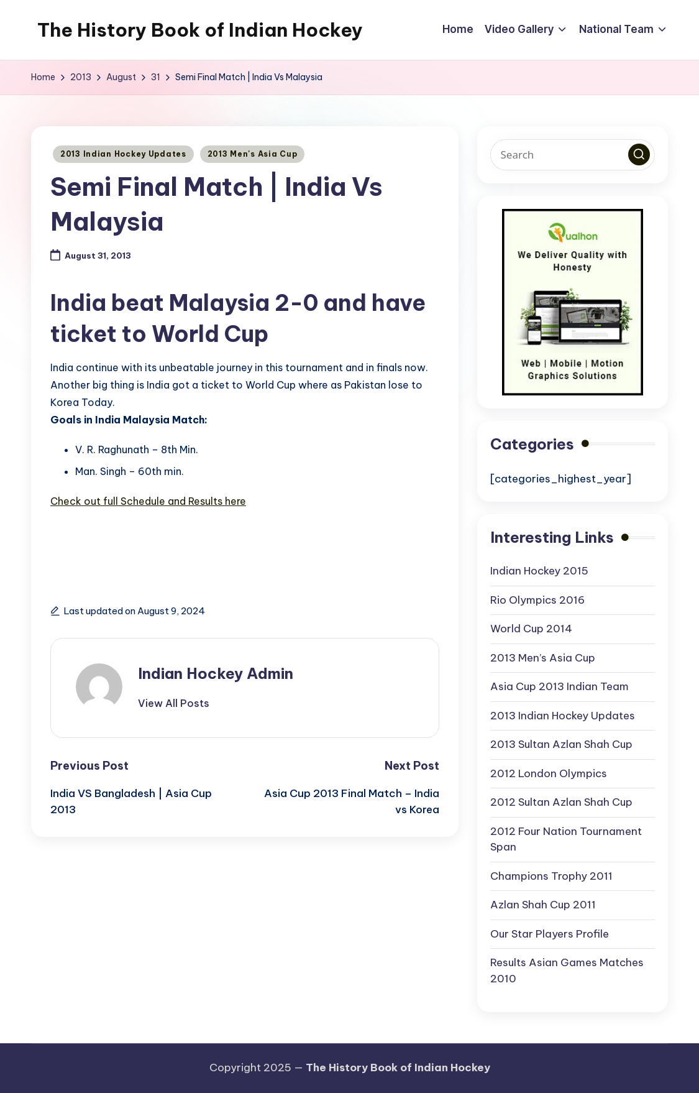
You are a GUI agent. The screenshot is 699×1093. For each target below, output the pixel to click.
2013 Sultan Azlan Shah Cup (561, 744)
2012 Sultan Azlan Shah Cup (561, 802)
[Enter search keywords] (573, 154)
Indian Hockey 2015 (539, 571)
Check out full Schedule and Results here (148, 501)
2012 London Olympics (548, 773)
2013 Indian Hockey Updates (123, 154)
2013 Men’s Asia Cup (542, 658)
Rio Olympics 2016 (537, 600)
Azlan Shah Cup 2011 (543, 904)
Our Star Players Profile (549, 934)
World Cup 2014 (531, 628)
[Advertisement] (195, 546)
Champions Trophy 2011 (551, 876)
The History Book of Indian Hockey (200, 30)
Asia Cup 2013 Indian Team (559, 686)
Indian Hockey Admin (215, 673)
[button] (173, 703)
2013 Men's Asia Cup (253, 154)
